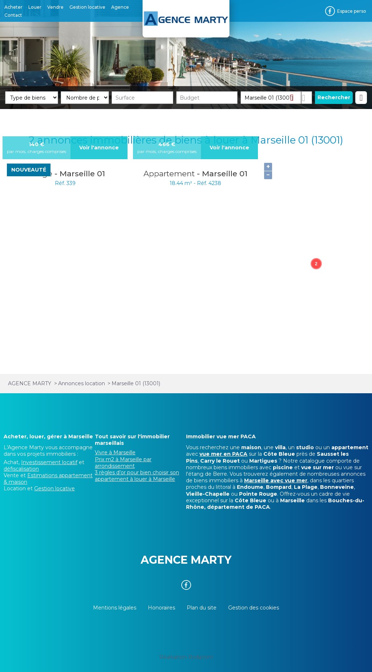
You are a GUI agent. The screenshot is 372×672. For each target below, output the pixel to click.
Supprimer (294, 97)
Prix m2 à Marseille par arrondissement (123, 462)
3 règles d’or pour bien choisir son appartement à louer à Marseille (137, 475)
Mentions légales (114, 607)
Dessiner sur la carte (306, 97)
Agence (120, 7)
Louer (34, 7)
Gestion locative (87, 7)
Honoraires (161, 607)
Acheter (13, 7)
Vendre (55, 7)
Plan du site (202, 607)
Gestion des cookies (253, 607)
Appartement (170, 173)
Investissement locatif (49, 462)
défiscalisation (21, 469)
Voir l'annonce (99, 147)
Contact (13, 15)
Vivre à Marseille (115, 452)
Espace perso (351, 11)
